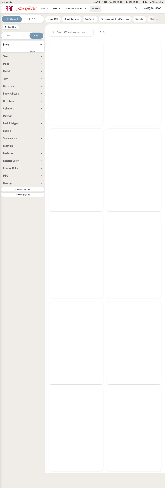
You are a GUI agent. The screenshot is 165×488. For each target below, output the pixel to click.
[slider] (6, 54)
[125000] (35, 67)
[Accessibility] (7, 2)
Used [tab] (36, 36)
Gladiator (154, 19)
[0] (8, 67)
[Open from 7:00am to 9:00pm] (153, 2)
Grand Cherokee (72, 19)
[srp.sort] (103, 32)
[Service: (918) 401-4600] (99, 2)
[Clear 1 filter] (11, 27)
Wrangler (139, 19)
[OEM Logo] (9, 8)
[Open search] (136, 9)
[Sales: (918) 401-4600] (131, 2)
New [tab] (9, 36)
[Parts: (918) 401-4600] (115, 2)
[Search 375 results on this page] (71, 32)
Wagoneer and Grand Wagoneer (115, 19)
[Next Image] (162, 19)
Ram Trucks (90, 19)
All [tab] (23, 36)
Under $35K (53, 19)
